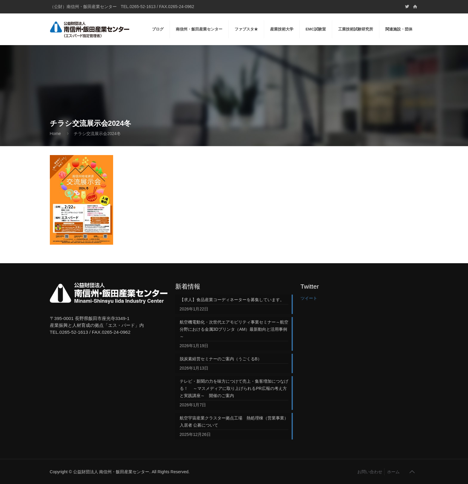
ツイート (309, 298)
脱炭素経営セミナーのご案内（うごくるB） (221, 358)
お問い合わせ (369, 471)
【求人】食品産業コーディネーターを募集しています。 (232, 299)
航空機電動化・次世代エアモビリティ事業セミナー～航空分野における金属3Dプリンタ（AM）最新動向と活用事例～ (234, 329)
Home (55, 133)
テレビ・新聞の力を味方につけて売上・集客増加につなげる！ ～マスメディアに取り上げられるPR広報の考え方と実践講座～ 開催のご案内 (234, 388)
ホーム (393, 471)
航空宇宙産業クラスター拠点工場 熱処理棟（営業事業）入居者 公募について (234, 422)
